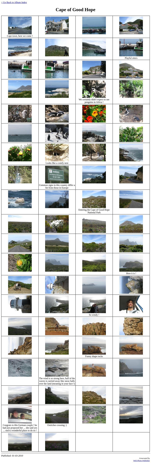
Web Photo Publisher (141, 460)
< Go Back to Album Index (14, 2)
